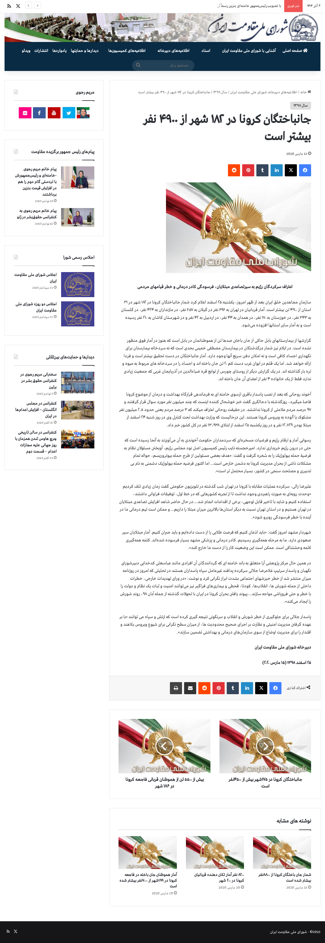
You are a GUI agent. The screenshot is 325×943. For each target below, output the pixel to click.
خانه (305, 92)
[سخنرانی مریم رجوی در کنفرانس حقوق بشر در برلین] (77, 382)
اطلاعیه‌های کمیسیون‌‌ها (126, 50)
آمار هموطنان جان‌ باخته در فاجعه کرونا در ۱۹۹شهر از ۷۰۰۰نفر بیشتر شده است (148, 880)
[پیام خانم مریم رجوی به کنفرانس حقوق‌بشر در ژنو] (77, 217)
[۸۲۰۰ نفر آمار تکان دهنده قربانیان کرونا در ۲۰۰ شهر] (215, 852)
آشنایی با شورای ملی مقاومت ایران (249, 50)
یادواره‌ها (59, 50)
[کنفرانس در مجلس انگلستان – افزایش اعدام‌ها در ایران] (77, 410)
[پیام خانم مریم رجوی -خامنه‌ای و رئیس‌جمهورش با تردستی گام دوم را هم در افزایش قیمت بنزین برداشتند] (77, 177)
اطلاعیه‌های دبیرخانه (173, 50)
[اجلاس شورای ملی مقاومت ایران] (77, 284)
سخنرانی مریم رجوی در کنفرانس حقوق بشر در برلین (38, 381)
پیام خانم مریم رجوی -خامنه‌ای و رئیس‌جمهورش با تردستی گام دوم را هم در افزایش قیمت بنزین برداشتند (36, 182)
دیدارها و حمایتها (85, 50)
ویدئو (26, 50)
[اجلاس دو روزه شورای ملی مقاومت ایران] (77, 313)
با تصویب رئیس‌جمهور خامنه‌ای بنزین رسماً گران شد (244, 6)
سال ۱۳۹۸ (220, 92)
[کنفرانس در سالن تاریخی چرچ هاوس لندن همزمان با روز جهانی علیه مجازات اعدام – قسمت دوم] (77, 439)
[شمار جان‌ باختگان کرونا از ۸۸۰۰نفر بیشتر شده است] (282, 852)
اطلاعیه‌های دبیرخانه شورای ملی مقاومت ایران (263, 92)
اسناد (205, 50)
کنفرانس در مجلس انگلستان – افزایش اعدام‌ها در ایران (36, 410)
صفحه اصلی (295, 50)
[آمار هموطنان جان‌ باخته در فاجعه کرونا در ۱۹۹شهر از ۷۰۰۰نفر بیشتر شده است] (148, 852)
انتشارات (41, 50)
